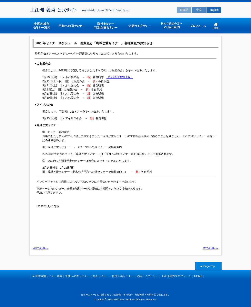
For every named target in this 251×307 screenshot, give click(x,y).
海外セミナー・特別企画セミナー (113, 276)
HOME (198, 276)
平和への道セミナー (77, 276)
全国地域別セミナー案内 (47, 276)
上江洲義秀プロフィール (176, 276)
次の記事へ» (210, 248)
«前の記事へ (40, 248)
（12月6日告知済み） (119, 77)
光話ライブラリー (147, 276)
